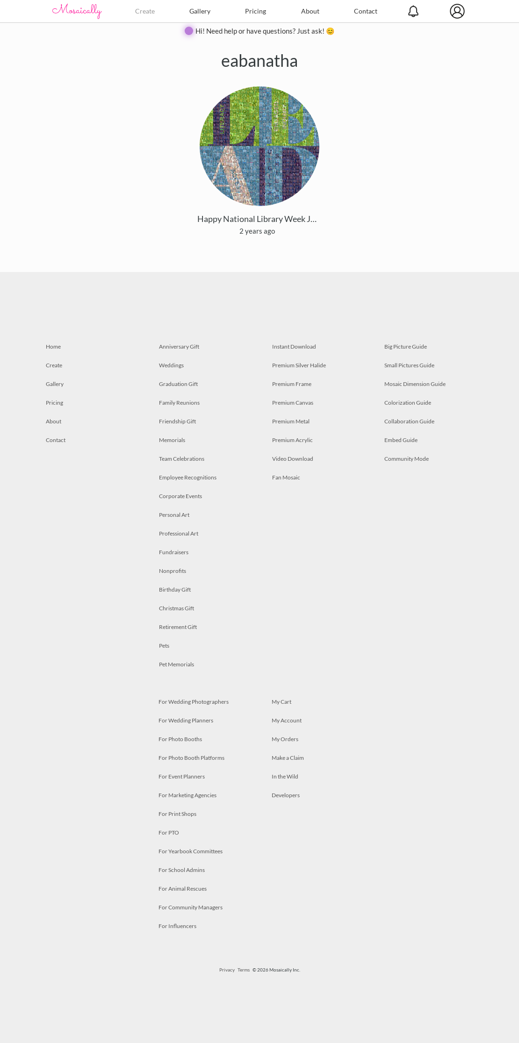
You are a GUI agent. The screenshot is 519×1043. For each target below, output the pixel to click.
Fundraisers (173, 552)
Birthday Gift (175, 589)
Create (145, 11)
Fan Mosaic (286, 477)
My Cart (281, 701)
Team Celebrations (181, 458)
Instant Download (294, 346)
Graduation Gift (178, 383)
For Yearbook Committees (191, 851)
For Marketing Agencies (187, 795)
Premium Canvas (292, 402)
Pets (164, 645)
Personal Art (174, 514)
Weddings (171, 365)
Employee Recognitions (187, 477)
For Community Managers (191, 907)
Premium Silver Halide (299, 365)
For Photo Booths (180, 739)
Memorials (172, 439)
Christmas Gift (176, 608)
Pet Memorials (176, 664)
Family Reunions (179, 402)
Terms (244, 969)
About (310, 11)
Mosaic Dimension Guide (415, 383)
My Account (287, 720)
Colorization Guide (407, 402)
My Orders (285, 739)
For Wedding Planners (186, 720)
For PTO (169, 832)
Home (53, 346)
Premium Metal (291, 421)
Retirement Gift (178, 626)
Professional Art (178, 533)
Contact (365, 11)
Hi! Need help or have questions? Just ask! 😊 (265, 31)
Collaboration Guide (409, 421)
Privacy (227, 969)
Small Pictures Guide (409, 365)
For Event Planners (182, 776)
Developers (286, 795)
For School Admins (182, 869)
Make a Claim (288, 757)
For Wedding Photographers (194, 701)
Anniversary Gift (179, 346)
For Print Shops (177, 813)
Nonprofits (172, 570)
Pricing (255, 11)
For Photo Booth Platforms (191, 757)
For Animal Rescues (183, 888)
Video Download (292, 458)
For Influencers (177, 925)
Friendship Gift (177, 421)
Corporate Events (180, 496)
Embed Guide (401, 439)
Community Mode (406, 458)
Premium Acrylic (292, 439)
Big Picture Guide (405, 346)
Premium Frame (291, 383)
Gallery (199, 11)
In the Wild (285, 776)
